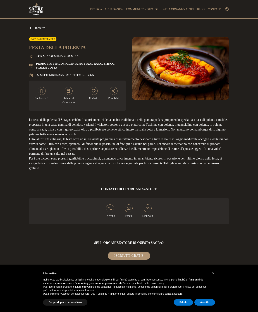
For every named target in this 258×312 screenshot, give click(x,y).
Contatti (214, 9)
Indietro (37, 28)
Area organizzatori (178, 9)
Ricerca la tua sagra (106, 9)
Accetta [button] (204, 302)
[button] (213, 273)
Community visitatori (143, 9)
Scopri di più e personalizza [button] (65, 302)
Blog (201, 9)
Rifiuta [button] (183, 302)
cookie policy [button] (157, 283)
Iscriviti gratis (129, 255)
